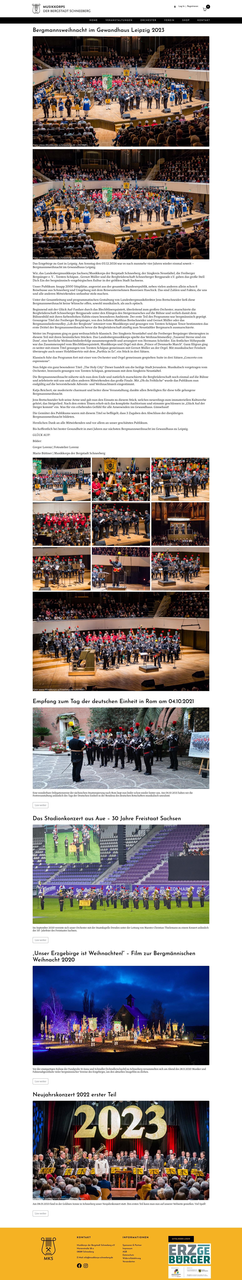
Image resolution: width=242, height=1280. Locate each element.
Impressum (127, 1248)
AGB (125, 1252)
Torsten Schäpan (67, 277)
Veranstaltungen (119, 20)
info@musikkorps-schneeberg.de (98, 1257)
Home (94, 20)
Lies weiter (40, 805)
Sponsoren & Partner (132, 1245)
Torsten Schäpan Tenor (170, 324)
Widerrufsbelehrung (132, 1258)
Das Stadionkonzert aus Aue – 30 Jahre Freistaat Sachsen (107, 819)
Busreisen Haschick (143, 290)
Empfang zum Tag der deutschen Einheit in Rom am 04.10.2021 (113, 701)
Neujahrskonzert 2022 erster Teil (74, 1095)
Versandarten (129, 1261)
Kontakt (203, 20)
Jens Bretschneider (168, 299)
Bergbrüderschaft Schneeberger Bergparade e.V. (143, 277)
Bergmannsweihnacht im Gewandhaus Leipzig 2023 (98, 30)
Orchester (148, 20)
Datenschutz (128, 1255)
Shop (186, 20)
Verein (169, 20)
